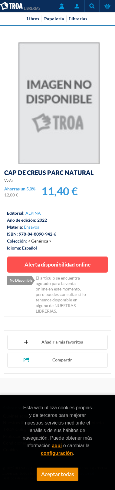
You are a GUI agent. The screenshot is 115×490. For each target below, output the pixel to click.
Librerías (78, 19)
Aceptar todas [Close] (57, 474)
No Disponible (21, 280)
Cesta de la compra (107, 6)
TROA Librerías (20, 6)
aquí (57, 445)
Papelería (54, 19)
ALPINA (33, 213)
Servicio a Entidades (61, 6)
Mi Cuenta (76, 6)
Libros (33, 19)
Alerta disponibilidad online (58, 264)
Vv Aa (8, 181)
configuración (57, 453)
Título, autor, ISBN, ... (92, 6)
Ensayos (31, 227)
